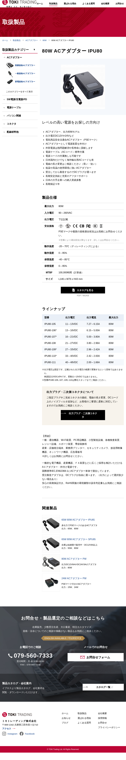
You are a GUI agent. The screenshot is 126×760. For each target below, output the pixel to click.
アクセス (6, 736)
